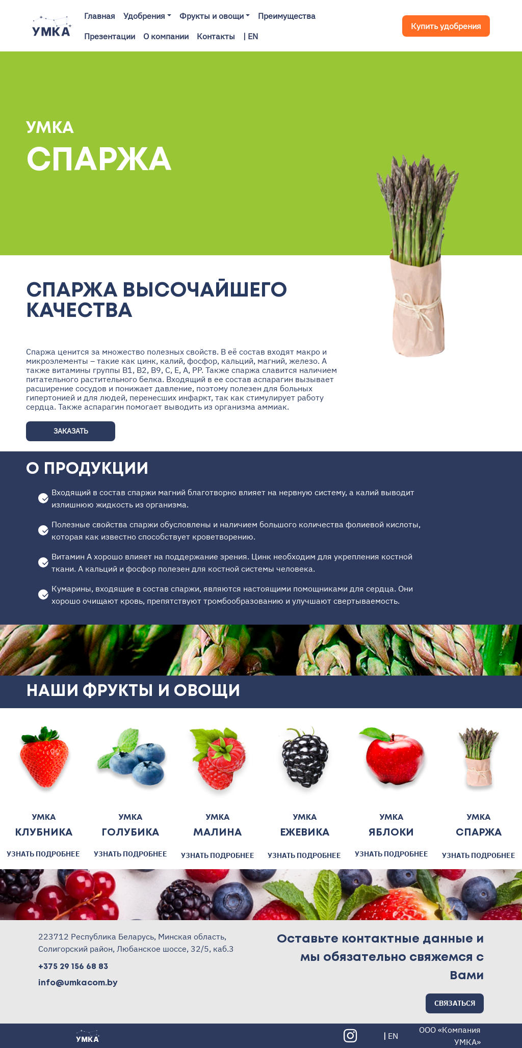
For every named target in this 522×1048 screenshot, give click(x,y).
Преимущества (287, 16)
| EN (250, 36)
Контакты (216, 36)
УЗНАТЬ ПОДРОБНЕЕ (43, 853)
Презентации (109, 36)
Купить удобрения (446, 26)
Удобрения (144, 16)
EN (393, 1036)
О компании (166, 36)
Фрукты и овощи (211, 16)
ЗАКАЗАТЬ (71, 431)
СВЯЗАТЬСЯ (454, 1003)
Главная (99, 16)
